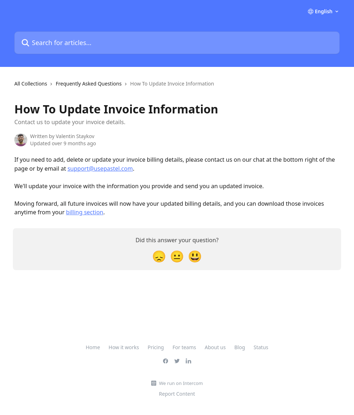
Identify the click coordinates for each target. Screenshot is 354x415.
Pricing (156, 347)
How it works (124, 347)
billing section (84, 212)
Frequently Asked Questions (88, 83)
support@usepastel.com (100, 168)
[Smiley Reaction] (195, 256)
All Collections (30, 83)
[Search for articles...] (177, 42)
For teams (184, 347)
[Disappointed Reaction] (159, 256)
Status (261, 347)
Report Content (177, 393)
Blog (239, 347)
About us (215, 347)
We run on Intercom (181, 383)
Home (93, 347)
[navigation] (114, 86)
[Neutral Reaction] (177, 256)
